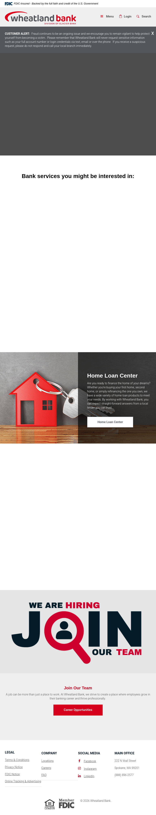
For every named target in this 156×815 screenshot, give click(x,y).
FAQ (44, 775)
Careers (46, 768)
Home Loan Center (110, 422)
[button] (125, 16)
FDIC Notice (12, 774)
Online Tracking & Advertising (23, 781)
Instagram (90, 768)
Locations (47, 760)
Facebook (90, 761)
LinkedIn (89, 776)
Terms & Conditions (17, 760)
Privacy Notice (14, 767)
